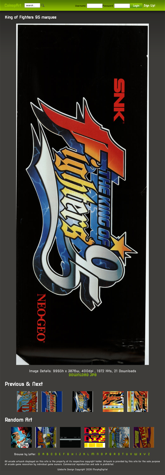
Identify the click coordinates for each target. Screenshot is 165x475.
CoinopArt (12, 5)
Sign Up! (149, 5)
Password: (108, 5)
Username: (80, 5)
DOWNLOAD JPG (83, 375)
